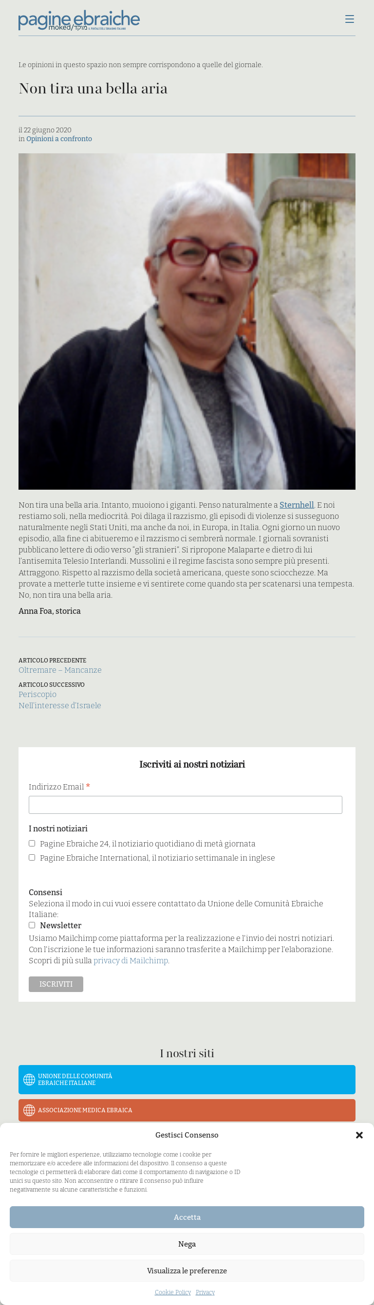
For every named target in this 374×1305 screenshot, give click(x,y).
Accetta (187, 1217)
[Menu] (349, 20)
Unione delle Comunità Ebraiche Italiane (75, 1079)
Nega (187, 1244)
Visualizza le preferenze (187, 1271)
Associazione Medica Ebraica (85, 1110)
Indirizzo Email (60, 787)
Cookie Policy (173, 1292)
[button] (359, 1135)
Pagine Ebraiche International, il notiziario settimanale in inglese (157, 858)
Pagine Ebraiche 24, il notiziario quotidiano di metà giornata (148, 843)
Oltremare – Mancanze (60, 670)
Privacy (205, 1292)
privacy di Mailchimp (131, 960)
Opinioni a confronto (59, 139)
